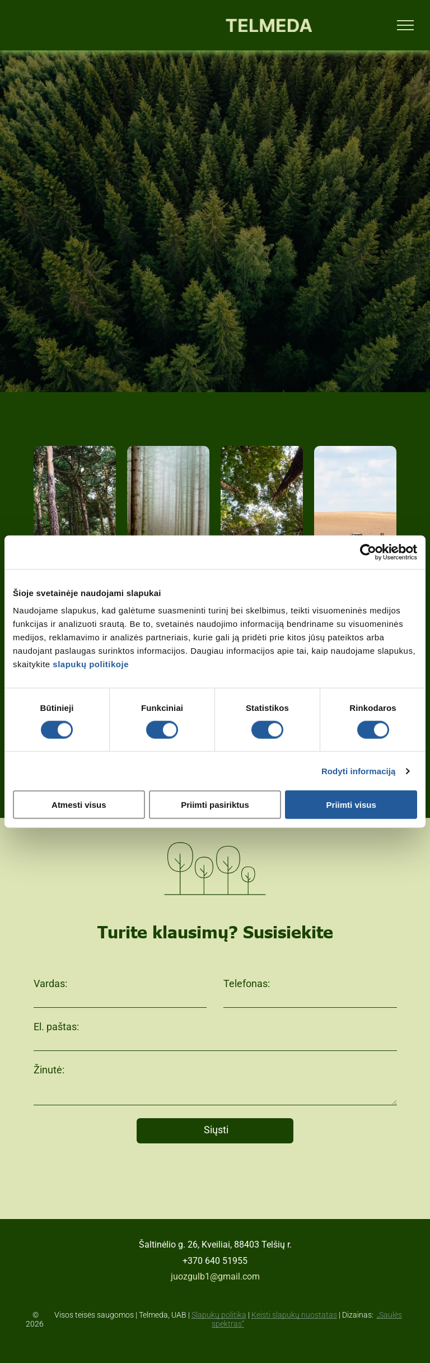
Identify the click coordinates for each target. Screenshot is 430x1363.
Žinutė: (49, 1070)
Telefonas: (246, 983)
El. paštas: (56, 1026)
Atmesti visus (79, 805)
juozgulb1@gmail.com (215, 1276)
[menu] (405, 25)
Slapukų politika (218, 1314)
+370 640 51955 (215, 1260)
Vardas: (50, 983)
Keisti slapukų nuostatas (294, 1314)
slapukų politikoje (91, 664)
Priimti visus (351, 805)
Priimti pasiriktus (215, 805)
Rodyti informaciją (358, 770)
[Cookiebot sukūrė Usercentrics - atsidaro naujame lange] (368, 551)
